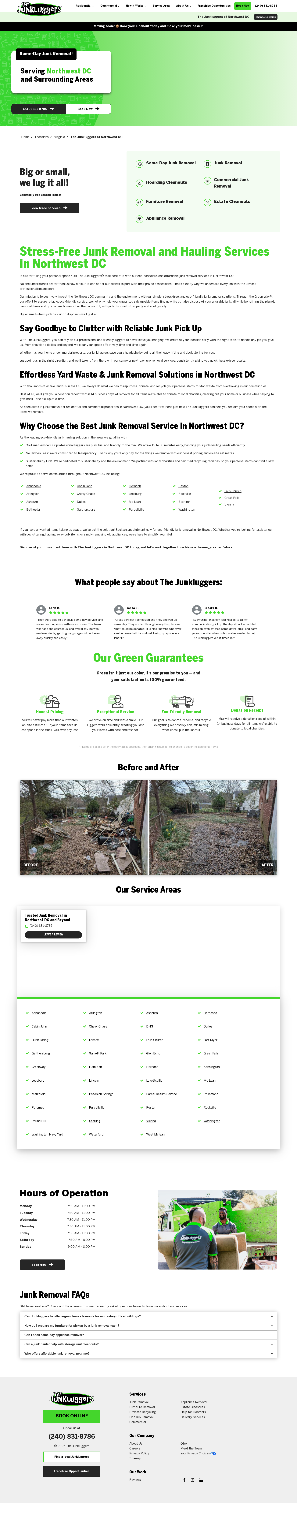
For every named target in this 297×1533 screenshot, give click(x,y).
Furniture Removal (142, 1407)
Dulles (81, 502)
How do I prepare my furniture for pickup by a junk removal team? (148, 1325)
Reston (183, 486)
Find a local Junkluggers (71, 1457)
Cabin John (84, 486)
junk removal (212, 296)
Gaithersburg (86, 509)
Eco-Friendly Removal (181, 712)
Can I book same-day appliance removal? (148, 1335)
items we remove (31, 412)
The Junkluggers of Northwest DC (223, 17)
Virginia (59, 137)
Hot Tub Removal (141, 1417)
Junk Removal (138, 1402)
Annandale (33, 486)
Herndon (135, 486)
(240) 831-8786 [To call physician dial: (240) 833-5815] (41, 925)
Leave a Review (53, 935)
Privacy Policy (139, 1453)
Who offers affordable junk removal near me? (148, 1353)
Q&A (184, 1443)
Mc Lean (135, 502)
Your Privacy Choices (198, 1453)
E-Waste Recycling (142, 1412)
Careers (134, 1448)
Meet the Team (191, 1448)
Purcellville (136, 509)
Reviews (135, 1480)
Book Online (71, 1416)
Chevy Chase (86, 494)
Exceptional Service (115, 712)
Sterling (184, 502)
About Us (135, 1443)
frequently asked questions (113, 1306)
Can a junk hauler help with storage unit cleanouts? (148, 1344)
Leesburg (135, 494)
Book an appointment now (134, 529)
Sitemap (135, 1458)
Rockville (184, 494)
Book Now (89, 109)
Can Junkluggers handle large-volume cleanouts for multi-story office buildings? (148, 1316)
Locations (42, 137)
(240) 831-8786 (38, 109)
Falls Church (233, 491)
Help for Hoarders (193, 1412)
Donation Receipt (247, 710)
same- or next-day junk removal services (147, 360)
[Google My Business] (201, 1480)
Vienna (229, 504)
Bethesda (33, 509)
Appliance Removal (194, 1402)
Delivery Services (193, 1417)
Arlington (32, 494)
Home (25, 137)
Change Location (266, 17)
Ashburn (32, 502)
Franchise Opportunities (72, 1471)
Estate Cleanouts (193, 1407)
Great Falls (231, 498)
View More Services (49, 208)
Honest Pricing (50, 712)
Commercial (137, 1422)
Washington (186, 509)
